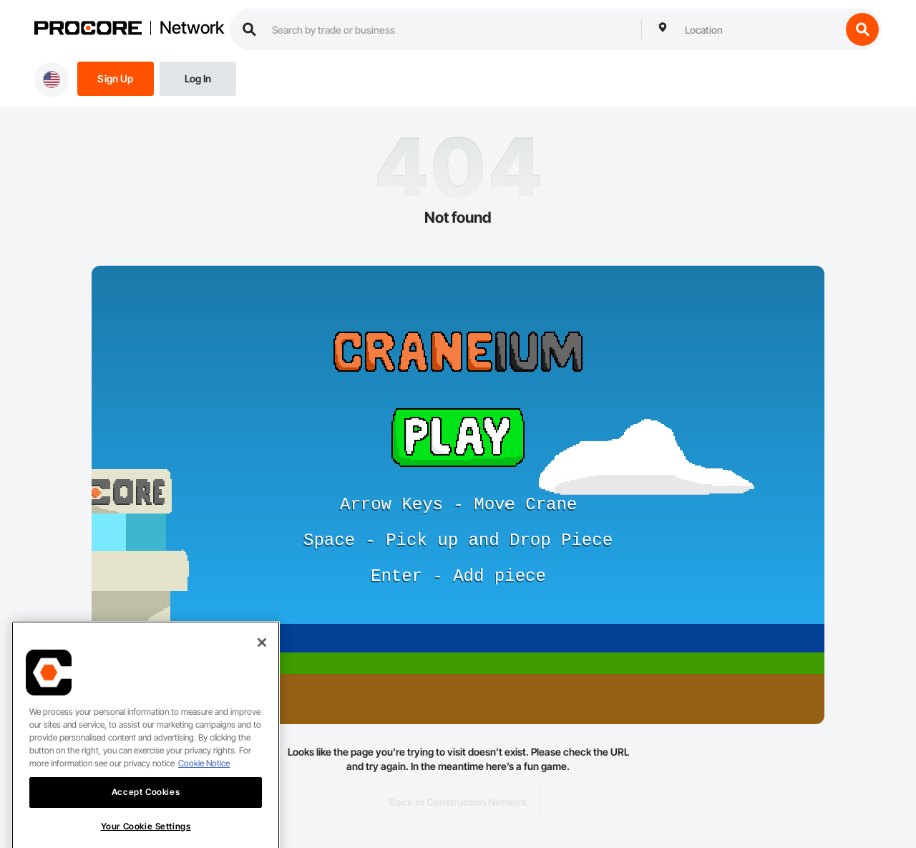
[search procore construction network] (449, 29)
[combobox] (759, 29)
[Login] (198, 78)
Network (192, 28)
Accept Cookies (146, 811)
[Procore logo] (88, 30)
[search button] (862, 29)
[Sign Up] (115, 78)
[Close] (262, 662)
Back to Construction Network (458, 802)
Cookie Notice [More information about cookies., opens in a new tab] (204, 783)
